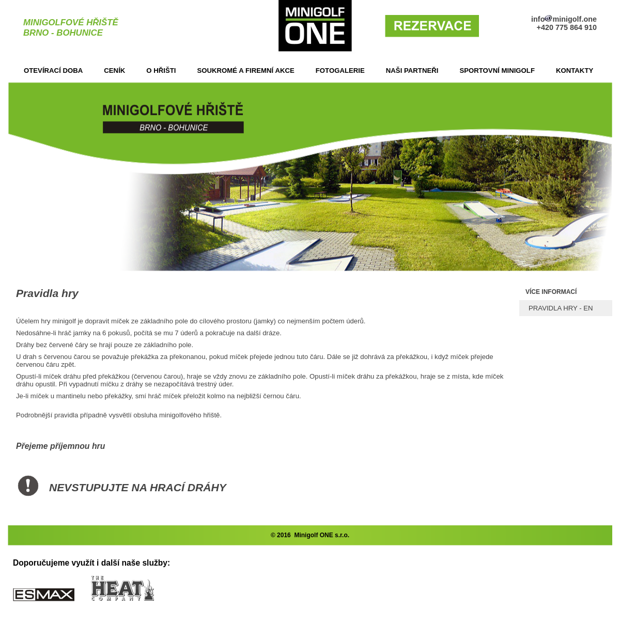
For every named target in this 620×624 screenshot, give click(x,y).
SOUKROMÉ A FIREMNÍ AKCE (245, 70)
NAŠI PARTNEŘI (412, 70)
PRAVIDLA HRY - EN (561, 308)
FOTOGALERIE (340, 70)
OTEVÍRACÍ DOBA (53, 70)
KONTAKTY (574, 70)
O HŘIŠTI (161, 70)
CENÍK (114, 70)
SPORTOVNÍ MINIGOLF (497, 70)
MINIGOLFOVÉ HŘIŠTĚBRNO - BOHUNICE (70, 28)
